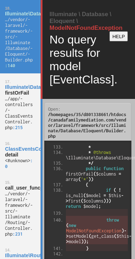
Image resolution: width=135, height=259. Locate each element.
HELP (118, 36)
